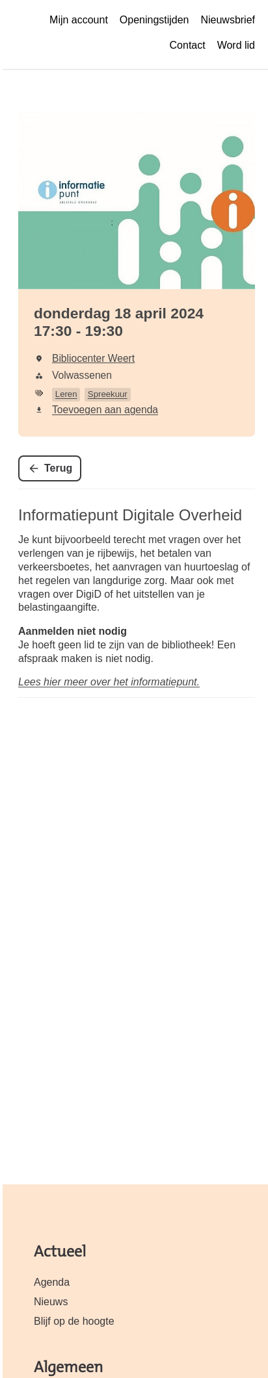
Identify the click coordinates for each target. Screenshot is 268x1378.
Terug (58, 468)
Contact (188, 45)
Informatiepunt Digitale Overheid (130, 515)
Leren (66, 394)
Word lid (236, 45)
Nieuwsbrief (227, 19)
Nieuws (51, 1301)
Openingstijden (154, 19)
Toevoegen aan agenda (105, 409)
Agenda (52, 1282)
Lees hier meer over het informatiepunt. (109, 681)
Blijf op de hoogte (74, 1321)
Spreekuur (107, 394)
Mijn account (78, 19)
